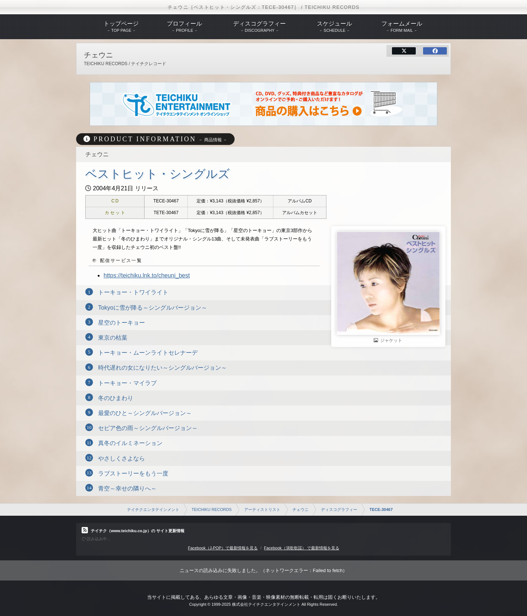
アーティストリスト (262, 509)
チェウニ (300, 509)
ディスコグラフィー (339, 509)
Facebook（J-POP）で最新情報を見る (223, 548)
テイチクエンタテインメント (153, 509)
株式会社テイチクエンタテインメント (266, 604)
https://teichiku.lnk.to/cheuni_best (147, 275)
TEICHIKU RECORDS (212, 509)
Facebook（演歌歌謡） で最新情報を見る (301, 548)
